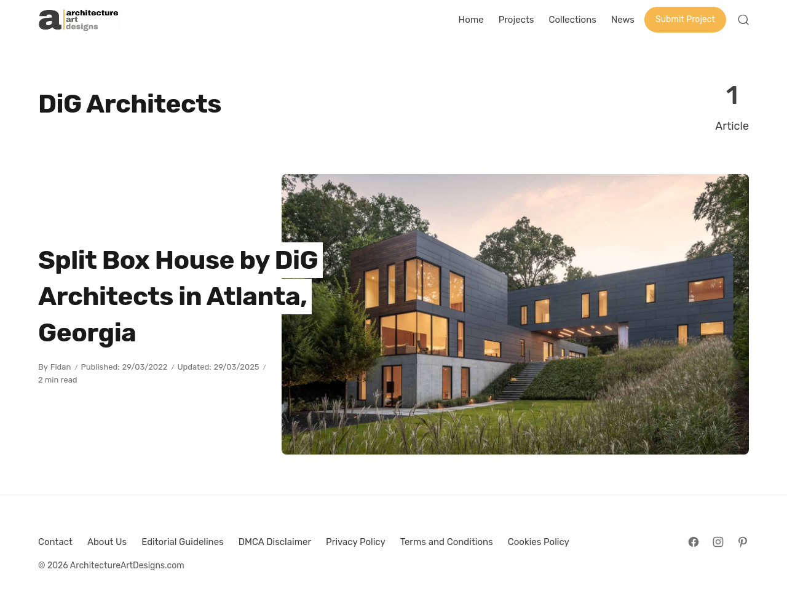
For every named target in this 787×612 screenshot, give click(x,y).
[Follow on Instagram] (718, 542)
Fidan (60, 367)
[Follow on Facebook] (693, 542)
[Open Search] (743, 19)
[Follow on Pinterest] (743, 542)
